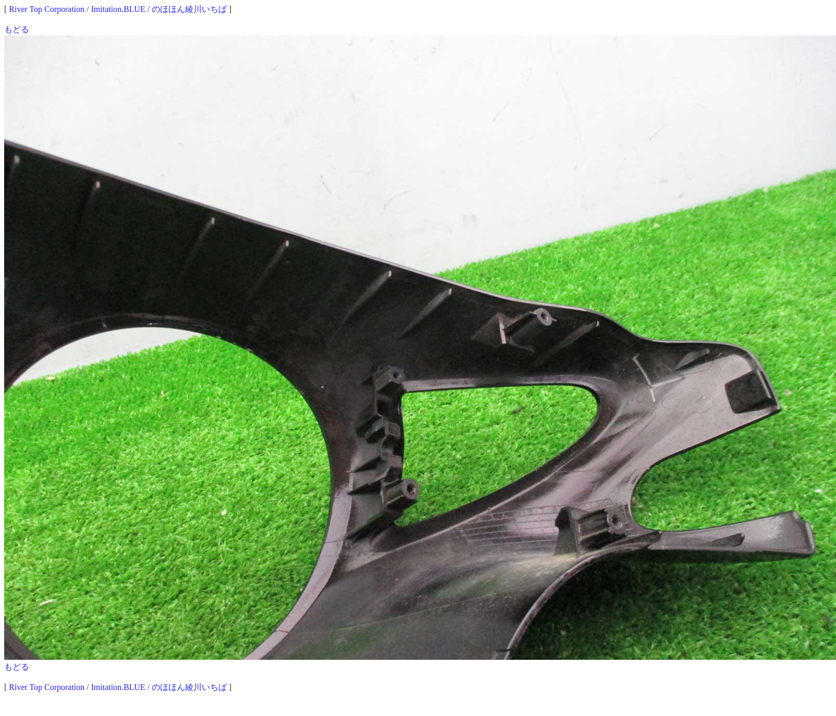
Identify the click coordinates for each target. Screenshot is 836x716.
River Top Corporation (46, 9)
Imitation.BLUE (118, 9)
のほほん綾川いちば (189, 9)
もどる (16, 29)
